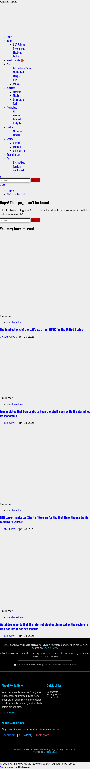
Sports (10, 139)
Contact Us (52, 692)
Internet (17, 119)
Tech (15, 103)
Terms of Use (53, 697)
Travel (9, 158)
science (16, 115)
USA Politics (19, 45)
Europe (16, 76)
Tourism (17, 166)
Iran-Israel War (16, 322)
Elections (17, 52)
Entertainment (13, 155)
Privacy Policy (54, 694)
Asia (15, 80)
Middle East (18, 72)
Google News (50, 647)
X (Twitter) (25, 735)
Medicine (17, 131)
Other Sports (19, 151)
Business (11, 88)
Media (16, 96)
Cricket (16, 143)
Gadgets (17, 123)
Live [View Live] (2, 184)
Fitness (16, 135)
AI (14, 111)
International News (22, 68)
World (9, 64)
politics (10, 41)
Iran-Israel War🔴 (15, 60)
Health (10, 127)
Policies (16, 56)
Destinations (19, 162)
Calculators (18, 100)
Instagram (42, 735)
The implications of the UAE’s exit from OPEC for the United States (41, 329)
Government (19, 48)
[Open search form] (0, 176)
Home (9, 37)
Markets (17, 92)
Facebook (8, 735)
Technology (12, 107)
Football (17, 147)
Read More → (10, 712)
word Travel (18, 170)
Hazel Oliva (9, 336)
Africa (16, 84)
